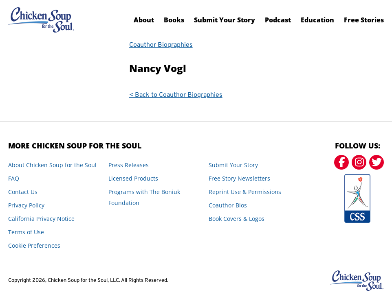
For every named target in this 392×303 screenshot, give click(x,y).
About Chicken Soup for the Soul (52, 165)
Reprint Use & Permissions (245, 192)
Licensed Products (133, 178)
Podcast (278, 19)
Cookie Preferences (34, 245)
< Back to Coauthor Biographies (175, 95)
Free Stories (364, 19)
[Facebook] (341, 162)
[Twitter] (376, 162)
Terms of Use (26, 232)
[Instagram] (359, 162)
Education (317, 19)
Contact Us (22, 192)
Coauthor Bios (228, 205)
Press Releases (128, 165)
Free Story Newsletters (239, 178)
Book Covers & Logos (236, 218)
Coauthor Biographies (161, 45)
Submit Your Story (224, 19)
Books (174, 19)
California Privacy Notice (41, 218)
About (144, 19)
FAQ (13, 178)
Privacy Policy (26, 205)
